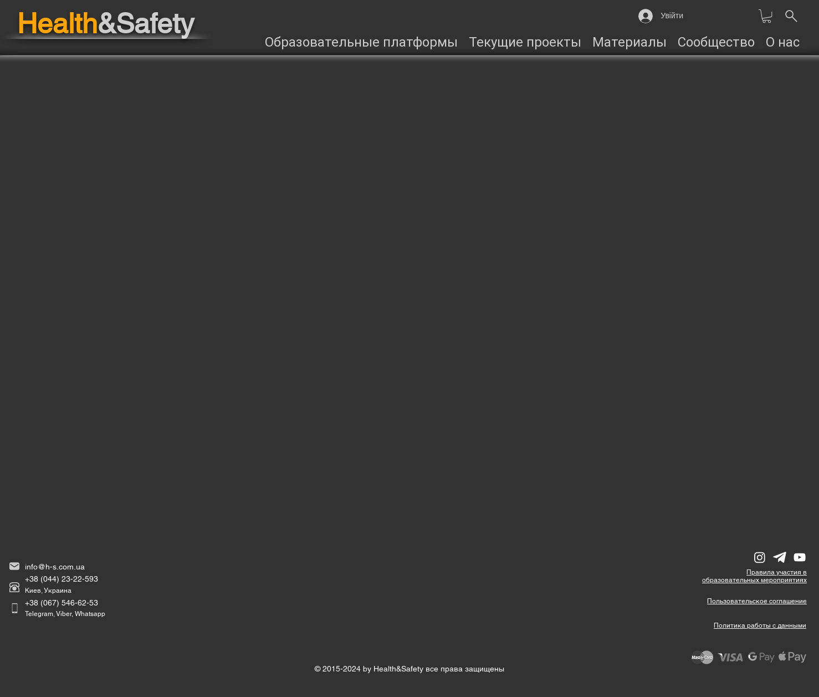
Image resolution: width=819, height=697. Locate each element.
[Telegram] (779, 557)
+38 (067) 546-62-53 (61, 602)
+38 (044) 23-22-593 (61, 578)
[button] (767, 16)
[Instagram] (760, 557)
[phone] (14, 587)
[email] (14, 566)
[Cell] (14, 608)
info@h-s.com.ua (55, 566)
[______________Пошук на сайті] (791, 16)
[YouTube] (799, 557)
